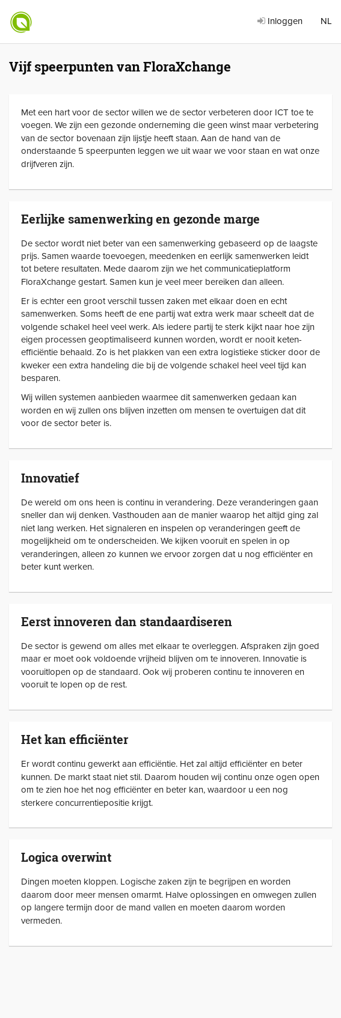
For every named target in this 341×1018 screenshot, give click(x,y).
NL (326, 21)
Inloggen (280, 21)
